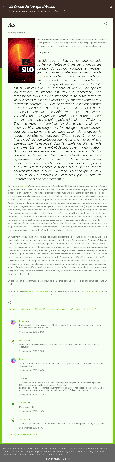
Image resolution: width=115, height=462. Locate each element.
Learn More (53, 459)
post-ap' (24, 186)
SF (71, 309)
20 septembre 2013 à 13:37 (31, 428)
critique (12, 309)
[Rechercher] (111, 7)
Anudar (22, 340)
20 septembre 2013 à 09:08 (31, 370)
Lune (21, 321)
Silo (78, 309)
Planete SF (40, 309)
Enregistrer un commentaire (24, 434)
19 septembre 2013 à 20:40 (31, 351)
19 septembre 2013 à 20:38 (31, 332)
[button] (105, 24)
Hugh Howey (25, 309)
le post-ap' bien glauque (92, 291)
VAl (20, 378)
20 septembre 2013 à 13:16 (31, 394)
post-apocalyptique (58, 309)
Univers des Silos (91, 309)
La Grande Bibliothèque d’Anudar (32, 6)
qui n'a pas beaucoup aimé (41, 291)
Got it (66, 459)
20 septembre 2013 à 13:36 (31, 411)
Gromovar (28, 291)
